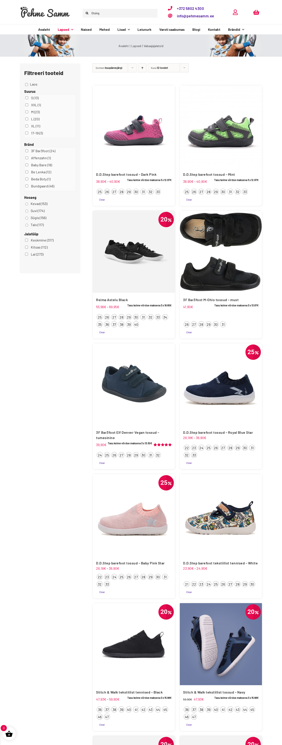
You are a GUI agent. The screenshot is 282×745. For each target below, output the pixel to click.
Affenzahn (41, 158)
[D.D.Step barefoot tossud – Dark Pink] (134, 126)
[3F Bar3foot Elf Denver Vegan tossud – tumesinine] (134, 384)
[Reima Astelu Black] (134, 252)
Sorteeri (109, 67)
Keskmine (42, 240)
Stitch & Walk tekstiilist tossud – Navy (214, 692)
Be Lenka (41, 172)
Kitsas (39, 247)
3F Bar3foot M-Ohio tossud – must (211, 300)
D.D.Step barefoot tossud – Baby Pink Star (130, 563)
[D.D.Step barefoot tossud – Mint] (221, 126)
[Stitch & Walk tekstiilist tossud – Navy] (221, 644)
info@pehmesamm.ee (195, 16)
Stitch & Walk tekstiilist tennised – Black (129, 692)
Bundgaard (42, 186)
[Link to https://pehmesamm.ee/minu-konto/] (235, 12)
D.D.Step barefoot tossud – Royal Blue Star (218, 432)
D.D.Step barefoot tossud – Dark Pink (126, 174)
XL (35, 126)
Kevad (39, 203)
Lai (37, 254)
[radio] (99, 191)
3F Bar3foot (43, 151)
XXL (36, 105)
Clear (102, 199)
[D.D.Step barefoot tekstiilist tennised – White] (221, 515)
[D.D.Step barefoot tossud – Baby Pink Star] (134, 515)
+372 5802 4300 (190, 8)
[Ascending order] (142, 67)
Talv (37, 225)
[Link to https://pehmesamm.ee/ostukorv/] (256, 12)
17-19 (37, 133)
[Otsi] (87, 13)
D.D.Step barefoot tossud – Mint (209, 174)
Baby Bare (41, 165)
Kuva (159, 67)
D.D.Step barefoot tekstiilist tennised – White (220, 563)
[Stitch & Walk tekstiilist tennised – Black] (134, 644)
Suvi (38, 211)
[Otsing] (120, 13)
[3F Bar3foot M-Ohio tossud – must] (221, 252)
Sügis (38, 218)
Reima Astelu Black (112, 300)
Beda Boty (40, 179)
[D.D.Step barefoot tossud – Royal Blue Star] (221, 384)
